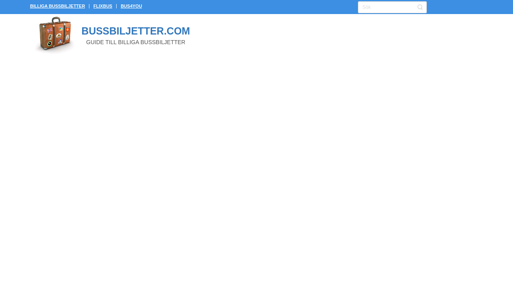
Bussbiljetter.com (135, 31)
